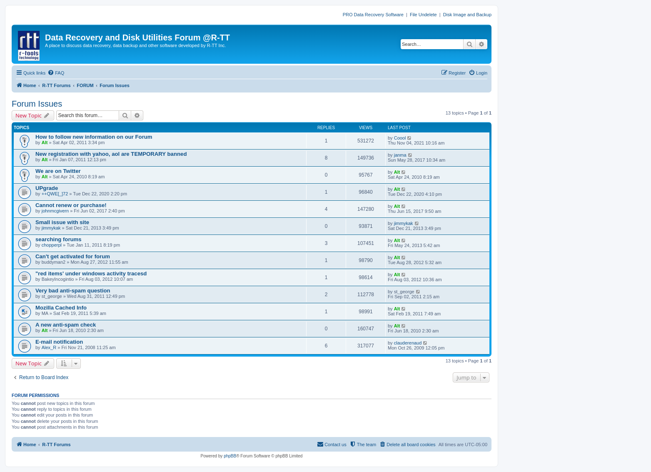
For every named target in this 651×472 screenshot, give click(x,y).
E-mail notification (59, 342)
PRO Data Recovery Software (373, 14)
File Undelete (423, 14)
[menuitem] (55, 73)
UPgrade (46, 188)
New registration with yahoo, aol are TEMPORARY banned (111, 154)
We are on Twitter (58, 171)
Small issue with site (62, 222)
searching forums (58, 239)
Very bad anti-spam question (72, 290)
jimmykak (51, 227)
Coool (400, 137)
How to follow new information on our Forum (93, 137)
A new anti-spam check (65, 325)
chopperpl (52, 244)
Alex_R (49, 347)
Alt (45, 142)
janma (400, 154)
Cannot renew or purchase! (71, 205)
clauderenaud (408, 342)
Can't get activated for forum (72, 256)
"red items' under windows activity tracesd (91, 273)
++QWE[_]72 (55, 193)
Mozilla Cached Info (61, 308)
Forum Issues (37, 103)
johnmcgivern (55, 210)
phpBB (230, 456)
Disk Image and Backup (467, 14)
